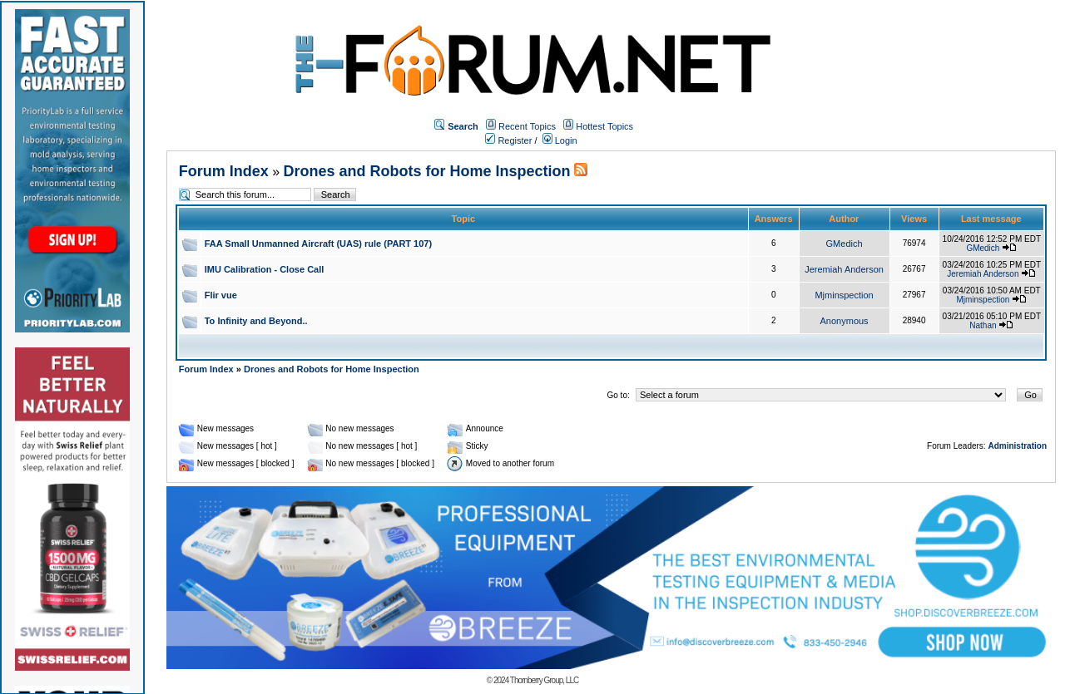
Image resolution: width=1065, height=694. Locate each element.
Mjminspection (844, 295)
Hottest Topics (604, 126)
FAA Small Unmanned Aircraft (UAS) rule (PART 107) (318, 244)
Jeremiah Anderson (844, 269)
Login (559, 140)
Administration (1017, 445)
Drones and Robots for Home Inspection (427, 171)
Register (508, 140)
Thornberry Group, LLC (544, 680)
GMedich (844, 244)
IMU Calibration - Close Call (264, 269)
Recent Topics (527, 126)
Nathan (982, 325)
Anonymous (844, 321)
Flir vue (221, 295)
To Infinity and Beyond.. (256, 321)
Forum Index (224, 171)
